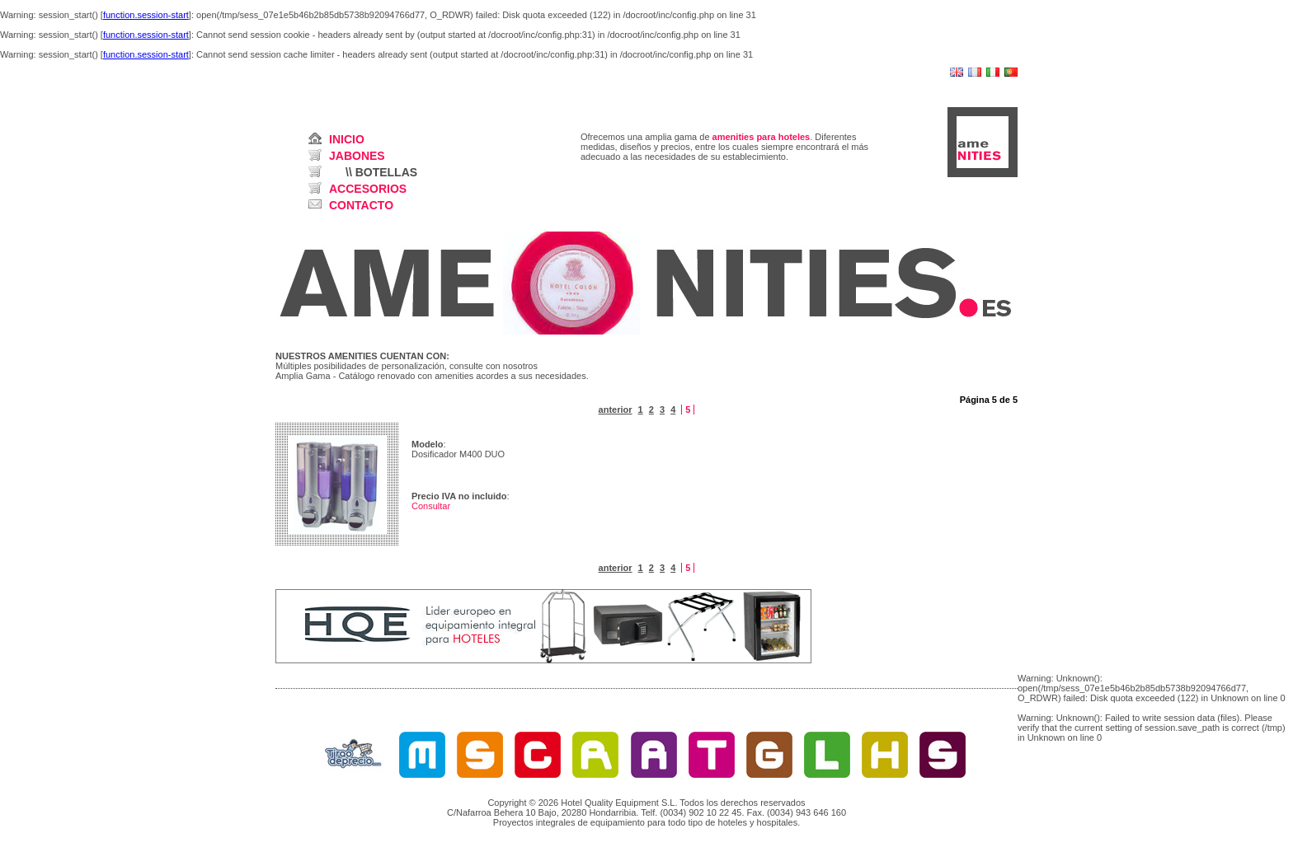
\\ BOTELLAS (381, 172)
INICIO (346, 139)
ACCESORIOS (368, 188)
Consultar (430, 506)
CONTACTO (361, 205)
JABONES (357, 155)
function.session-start (146, 15)
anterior (615, 409)
